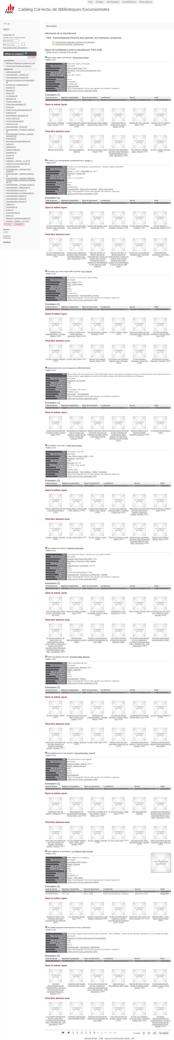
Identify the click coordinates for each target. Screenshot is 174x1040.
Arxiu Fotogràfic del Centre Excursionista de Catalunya (55, 919)
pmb (132, 1038)
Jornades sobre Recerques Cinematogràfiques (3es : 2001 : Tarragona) (55, 650)
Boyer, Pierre (164, 986)
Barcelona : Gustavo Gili (76, 174)
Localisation (9, 61)
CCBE (101, 1038)
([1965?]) (97, 259)
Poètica (83, 679)
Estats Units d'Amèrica (88, 189)
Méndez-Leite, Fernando (55, 228)
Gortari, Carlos (122, 332)
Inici (90, 2)
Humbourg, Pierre (74, 336)
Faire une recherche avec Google (117, 1038)
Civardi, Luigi (145, 611)
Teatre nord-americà (105, 189)
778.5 (69, 88)
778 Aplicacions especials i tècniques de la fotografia (73, 42)
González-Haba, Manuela (139, 334)
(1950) (77, 640)
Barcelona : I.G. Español (76, 381)
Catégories (8, 69)
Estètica (104, 575)
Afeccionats (71, 394)
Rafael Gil (166, 715)
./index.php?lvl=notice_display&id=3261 (82, 476)
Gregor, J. (89, 161)
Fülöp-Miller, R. (86, 171)
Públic (48, 60)
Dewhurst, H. (116, 613)
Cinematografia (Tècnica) (89, 296)
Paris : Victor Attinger (75, 284)
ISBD (54, 60)
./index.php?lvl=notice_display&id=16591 (82, 91)
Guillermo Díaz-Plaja (75, 548)
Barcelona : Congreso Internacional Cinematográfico (86, 938)
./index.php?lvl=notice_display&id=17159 (82, 194)
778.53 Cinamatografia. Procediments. (68, 44)
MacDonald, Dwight (158, 228)
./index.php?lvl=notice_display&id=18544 (82, 952)
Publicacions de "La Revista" (78, 566)
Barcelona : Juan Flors (75, 458)
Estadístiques (129, 2)
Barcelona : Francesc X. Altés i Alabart (81, 561)
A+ (9, 24)
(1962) (160, 639)
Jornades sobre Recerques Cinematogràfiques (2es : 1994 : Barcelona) (118, 154)
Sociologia (103, 472)
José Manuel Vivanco (56, 511)
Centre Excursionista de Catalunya (118, 920)
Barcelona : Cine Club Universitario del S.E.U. (84, 71)
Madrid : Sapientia (74, 670)
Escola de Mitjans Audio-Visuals (139, 987)
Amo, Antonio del (74, 228)
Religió (94, 472)
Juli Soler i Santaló (139, 918)
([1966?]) (76, 151)
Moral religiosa (85, 472)
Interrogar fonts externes (68, 52)
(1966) (118, 259)
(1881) (160, 432)
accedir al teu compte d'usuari (14, 38)
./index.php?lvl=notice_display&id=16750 (82, 683)
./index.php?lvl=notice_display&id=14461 (82, 780)
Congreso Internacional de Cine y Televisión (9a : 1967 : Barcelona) (139, 644)
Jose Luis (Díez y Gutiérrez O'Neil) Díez (118, 511)
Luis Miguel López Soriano (82, 851)
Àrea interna (146, 2)
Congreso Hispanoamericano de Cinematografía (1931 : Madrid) (56, 991)
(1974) (118, 436)
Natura (69, 878)
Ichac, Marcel (100, 511)
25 (144, 1033)
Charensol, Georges (157, 361)
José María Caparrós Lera (118, 744)
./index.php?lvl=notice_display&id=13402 (82, 300)
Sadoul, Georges (164, 150)
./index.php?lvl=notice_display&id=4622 (82, 579)
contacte (7, 242)
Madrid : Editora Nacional (76, 766)
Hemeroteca (113, 2)
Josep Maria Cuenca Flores (161, 918)
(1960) (97, 640)
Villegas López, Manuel (55, 124)
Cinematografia (73, 86)
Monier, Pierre (95, 361)
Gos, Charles (86, 271)
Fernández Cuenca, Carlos (97, 613)
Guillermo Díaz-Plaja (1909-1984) (79, 559)
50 (149, 1033)
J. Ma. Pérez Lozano (74, 446)
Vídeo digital (78, 878)
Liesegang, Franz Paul (160, 255)
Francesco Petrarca (137, 435)
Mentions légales (91, 1038)
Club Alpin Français (98, 437)
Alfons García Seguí (81, 58)
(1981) (119, 985)
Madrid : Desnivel (73, 864)
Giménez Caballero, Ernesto (118, 227)
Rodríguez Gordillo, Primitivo (138, 513)
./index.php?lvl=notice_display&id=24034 (82, 399)
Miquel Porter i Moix (77, 125)
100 (154, 1033)
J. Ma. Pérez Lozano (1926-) (77, 456)
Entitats (99, 2)
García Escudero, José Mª (85, 753)
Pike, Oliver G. (74, 511)
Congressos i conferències (90, 575)
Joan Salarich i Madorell (98, 918)
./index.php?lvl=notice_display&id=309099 (83, 882)
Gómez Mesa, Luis (137, 717)
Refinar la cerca (52, 52)
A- (4, 23)
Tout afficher (163, 1033)
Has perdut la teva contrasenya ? (15, 48)
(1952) (55, 150)
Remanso (70, 463)
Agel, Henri (77, 359)
